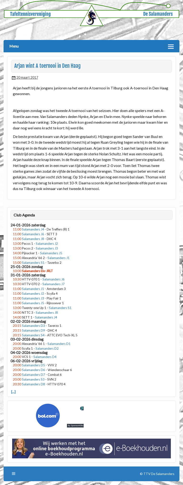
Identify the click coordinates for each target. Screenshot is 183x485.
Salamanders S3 (33, 379)
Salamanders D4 (44, 357)
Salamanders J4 (33, 229)
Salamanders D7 (33, 375)
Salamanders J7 (53, 284)
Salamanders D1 (59, 344)
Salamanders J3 (47, 248)
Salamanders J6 (33, 234)
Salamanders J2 (47, 243)
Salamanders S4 (33, 335)
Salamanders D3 (33, 326)
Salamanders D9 (33, 330)
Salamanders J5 (51, 253)
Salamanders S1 (33, 263)
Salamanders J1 (58, 258)
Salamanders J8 (33, 239)
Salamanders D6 (33, 370)
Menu (14, 46)
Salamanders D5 (33, 365)
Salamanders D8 (33, 384)
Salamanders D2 (47, 348)
